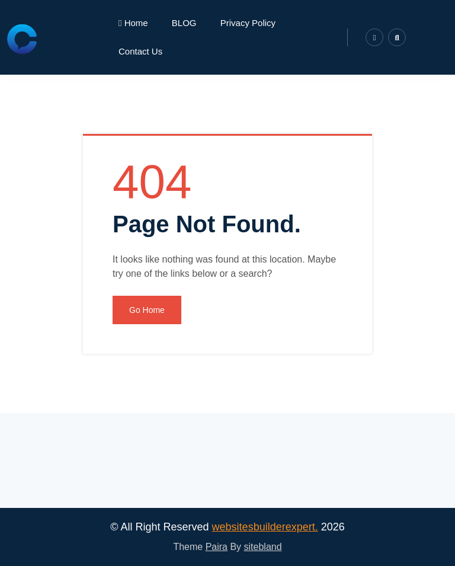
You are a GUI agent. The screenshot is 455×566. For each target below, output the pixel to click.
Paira (217, 547)
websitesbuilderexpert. (265, 527)
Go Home (147, 310)
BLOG (184, 23)
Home (133, 23)
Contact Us (140, 51)
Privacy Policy (247, 23)
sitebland (263, 547)
